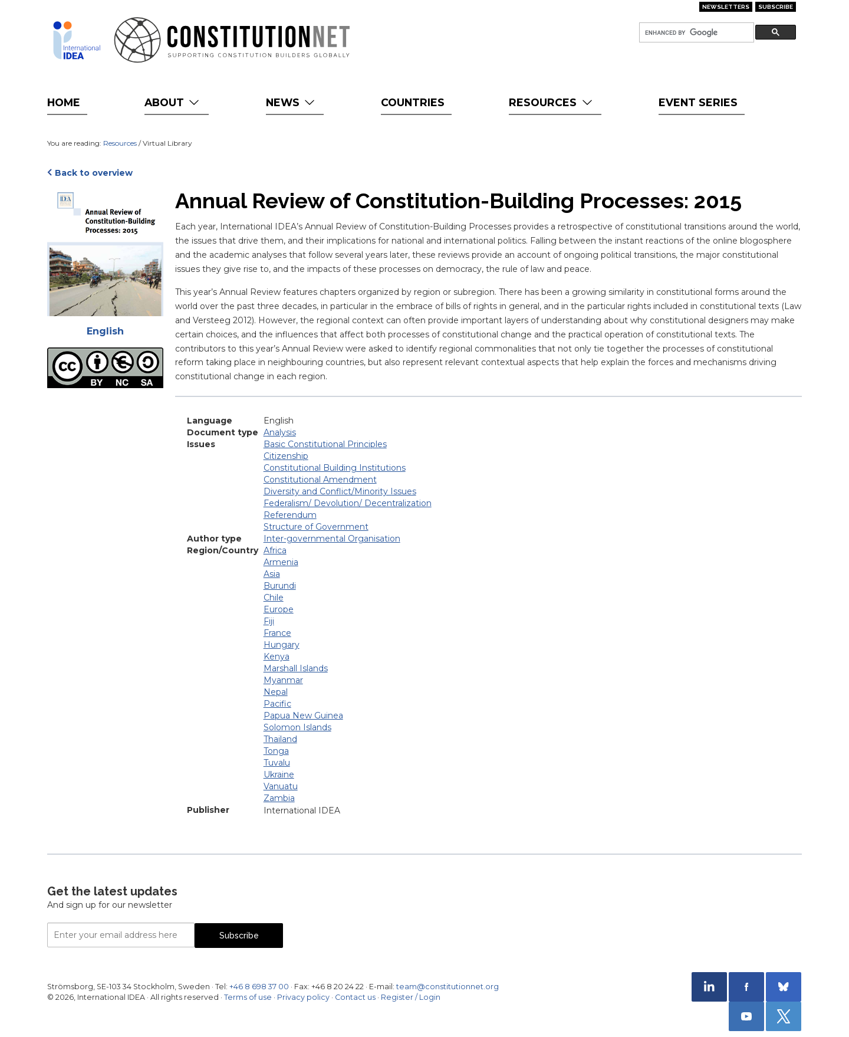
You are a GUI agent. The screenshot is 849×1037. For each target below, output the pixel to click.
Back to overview (94, 173)
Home (63, 102)
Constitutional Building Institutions (335, 467)
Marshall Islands (296, 668)
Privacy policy (303, 997)
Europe (279, 609)
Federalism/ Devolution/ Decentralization (348, 503)
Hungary (282, 644)
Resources (551, 102)
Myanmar (283, 680)
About (173, 102)
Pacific (277, 703)
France (277, 633)
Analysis (280, 432)
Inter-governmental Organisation (332, 538)
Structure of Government (316, 526)
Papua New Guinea (303, 715)
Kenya (276, 656)
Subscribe (775, 7)
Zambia (279, 798)
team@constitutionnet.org (447, 986)
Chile (274, 597)
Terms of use (248, 997)
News (291, 102)
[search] (695, 33)
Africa (275, 550)
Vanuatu (281, 786)
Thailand (280, 739)
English (105, 331)
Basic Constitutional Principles (325, 444)
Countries (413, 102)
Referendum (290, 515)
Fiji (269, 621)
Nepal (276, 692)
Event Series (698, 102)
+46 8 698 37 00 (259, 986)
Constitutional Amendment (320, 479)
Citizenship (286, 456)
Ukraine (279, 774)
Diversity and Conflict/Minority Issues (340, 491)
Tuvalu (277, 762)
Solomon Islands (297, 727)
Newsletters (725, 7)
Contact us (355, 997)
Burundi (280, 585)
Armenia (281, 562)
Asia (272, 574)
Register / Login (410, 997)
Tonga (276, 751)
